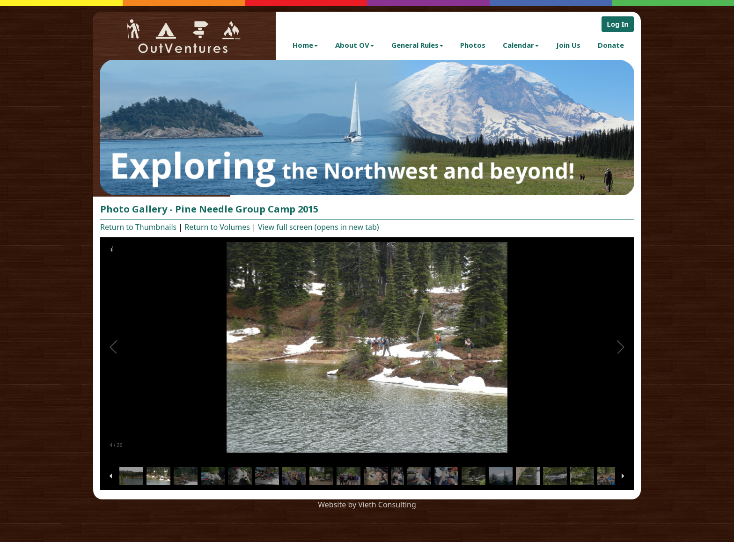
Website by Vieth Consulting (367, 504)
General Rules (417, 45)
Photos (472, 45)
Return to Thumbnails (138, 227)
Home (305, 45)
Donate (611, 45)
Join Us (568, 45)
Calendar (521, 45)
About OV (354, 45)
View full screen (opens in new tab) (318, 227)
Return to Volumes (217, 227)
